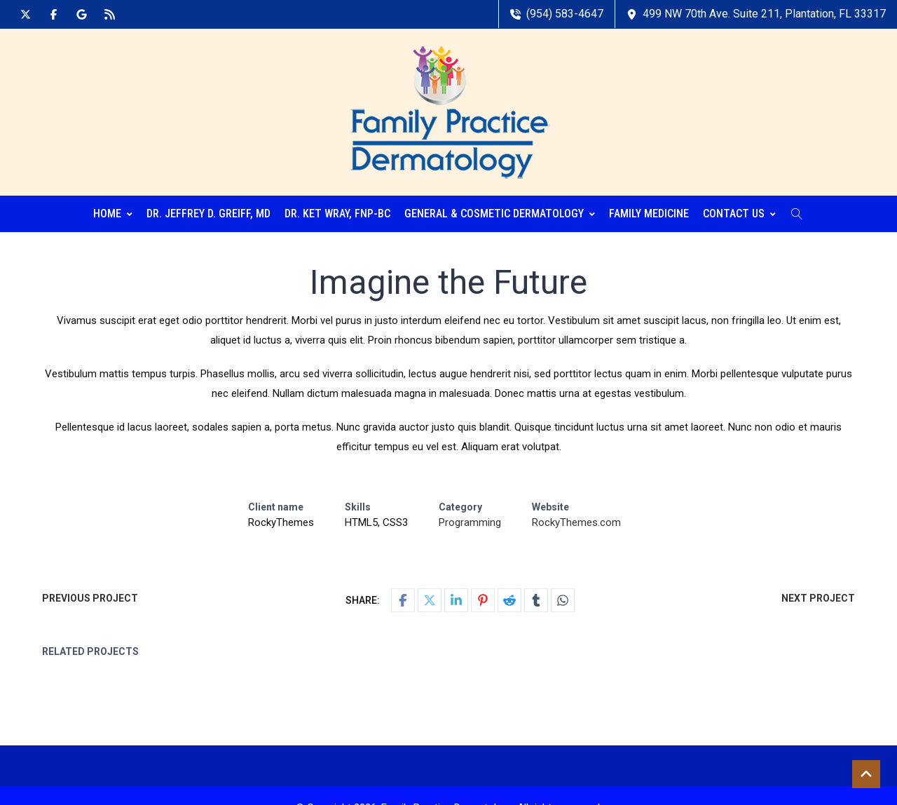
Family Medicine (649, 213)
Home (112, 213)
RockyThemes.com (576, 522)
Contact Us (739, 213)
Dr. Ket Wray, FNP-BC (337, 213)
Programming (470, 522)
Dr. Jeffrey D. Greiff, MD (208, 213)
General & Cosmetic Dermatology (499, 213)
